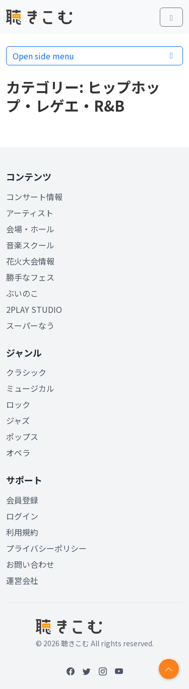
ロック (18, 404)
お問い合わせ (30, 564)
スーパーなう (30, 325)
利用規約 (22, 532)
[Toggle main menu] (171, 17)
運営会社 (22, 580)
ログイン (22, 516)
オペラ (18, 453)
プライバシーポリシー (46, 548)
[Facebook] (71, 671)
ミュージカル (30, 388)
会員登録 (22, 500)
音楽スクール (30, 245)
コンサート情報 (34, 197)
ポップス (22, 436)
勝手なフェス (30, 277)
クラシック (26, 372)
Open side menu (94, 56)
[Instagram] (103, 671)
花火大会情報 (30, 261)
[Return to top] (169, 669)
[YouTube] (119, 671)
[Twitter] (87, 671)
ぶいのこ (22, 293)
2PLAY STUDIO (34, 309)
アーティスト (29, 213)
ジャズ (18, 420)
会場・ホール (30, 229)
